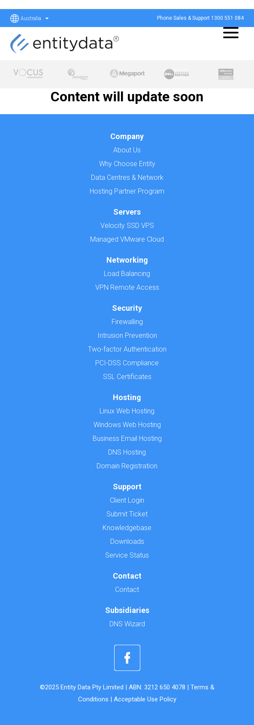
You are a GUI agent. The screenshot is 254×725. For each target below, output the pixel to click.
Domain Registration (127, 466)
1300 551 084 (227, 18)
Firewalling (127, 322)
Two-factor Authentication (127, 349)
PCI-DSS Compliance (127, 363)
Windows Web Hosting (127, 425)
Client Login (127, 500)
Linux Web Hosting (127, 411)
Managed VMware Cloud (127, 239)
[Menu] (228, 32)
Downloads (127, 541)
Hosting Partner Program (127, 191)
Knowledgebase (127, 528)
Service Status (127, 555)
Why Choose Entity (127, 164)
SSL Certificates (127, 377)
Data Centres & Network (127, 177)
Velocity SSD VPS (127, 225)
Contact (127, 589)
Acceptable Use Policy (145, 699)
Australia (34, 18)
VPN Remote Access (127, 287)
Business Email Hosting (127, 438)
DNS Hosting (127, 452)
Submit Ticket (127, 514)
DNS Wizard (127, 624)
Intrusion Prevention (127, 335)
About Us (127, 150)
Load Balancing (127, 274)
